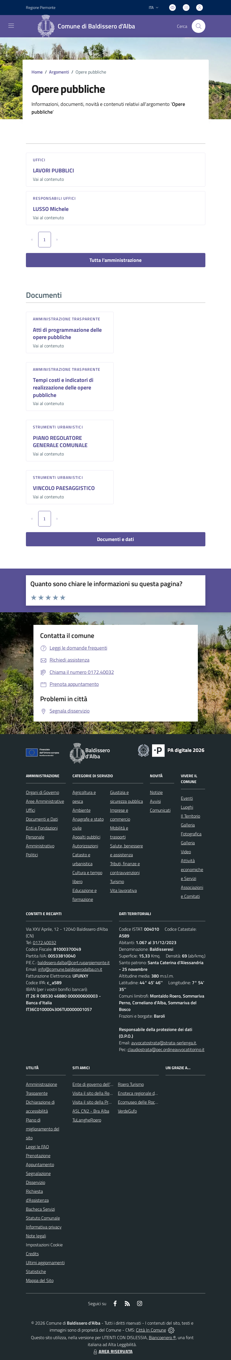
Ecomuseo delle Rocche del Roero (149, 1102)
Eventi (187, 798)
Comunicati (160, 810)
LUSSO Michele (51, 208)
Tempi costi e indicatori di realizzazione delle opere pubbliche (63, 387)
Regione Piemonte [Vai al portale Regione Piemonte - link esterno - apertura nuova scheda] (40, 7)
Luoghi (187, 807)
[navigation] (11, 25)
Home (37, 72)
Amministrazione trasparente (67, 319)
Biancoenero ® (162, 1337)
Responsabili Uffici (54, 198)
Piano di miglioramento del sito (42, 1129)
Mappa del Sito (40, 1280)
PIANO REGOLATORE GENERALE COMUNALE (60, 441)
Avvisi (155, 801)
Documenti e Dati (42, 819)
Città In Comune (151, 1330)
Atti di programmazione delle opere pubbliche (67, 333)
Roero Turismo (131, 1084)
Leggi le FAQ (37, 1146)
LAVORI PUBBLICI (53, 170)
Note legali (36, 1235)
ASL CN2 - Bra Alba (90, 1111)
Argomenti (59, 72)
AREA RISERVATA (112, 1351)
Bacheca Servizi (40, 1209)
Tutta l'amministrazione (115, 260)
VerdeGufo (127, 1111)
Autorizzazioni (85, 845)
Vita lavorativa (123, 890)
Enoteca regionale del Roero (144, 1093)
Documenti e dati (115, 539)
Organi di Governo (42, 792)
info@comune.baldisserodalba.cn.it (70, 969)
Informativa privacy (44, 1226)
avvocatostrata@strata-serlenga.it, (164, 1042)
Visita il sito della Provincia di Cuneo (105, 1102)
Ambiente (81, 810)
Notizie (156, 792)
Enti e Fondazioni (42, 828)
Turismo (117, 881)
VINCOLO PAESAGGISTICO (64, 488)
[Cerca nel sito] (198, 26)
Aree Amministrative (45, 801)
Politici (32, 854)
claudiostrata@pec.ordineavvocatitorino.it (166, 1049)
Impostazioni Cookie (44, 1244)
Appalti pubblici (86, 836)
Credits (32, 1253)
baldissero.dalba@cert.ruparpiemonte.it (74, 962)
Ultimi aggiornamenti (45, 1262)
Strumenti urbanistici (58, 427)
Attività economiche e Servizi (192, 869)
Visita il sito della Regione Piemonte (105, 1093)
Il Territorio (190, 816)
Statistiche (36, 1271)
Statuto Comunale (43, 1218)
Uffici (39, 160)
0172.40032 (44, 942)
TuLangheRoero (86, 1120)
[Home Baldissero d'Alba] (88, 26)
